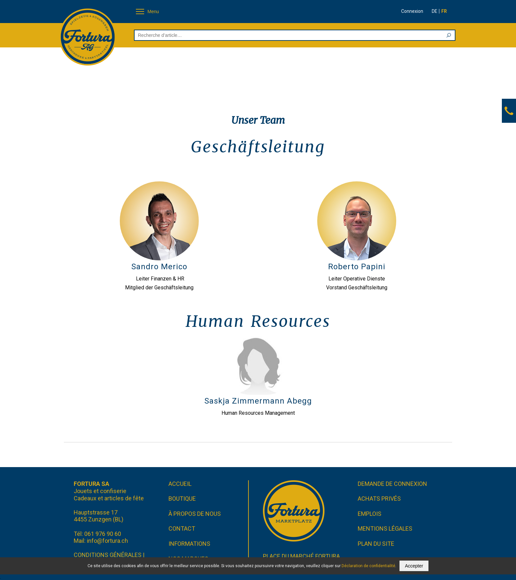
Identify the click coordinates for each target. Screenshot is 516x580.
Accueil (180, 483)
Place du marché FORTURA (301, 556)
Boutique (182, 498)
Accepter (414, 565)
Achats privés (379, 498)
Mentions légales (385, 528)
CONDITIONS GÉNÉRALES (108, 554)
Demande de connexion (392, 483)
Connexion (412, 11)
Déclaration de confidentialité (368, 566)
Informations (189, 543)
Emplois (369, 513)
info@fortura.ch (107, 540)
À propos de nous (194, 513)
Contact (181, 528)
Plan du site (376, 543)
